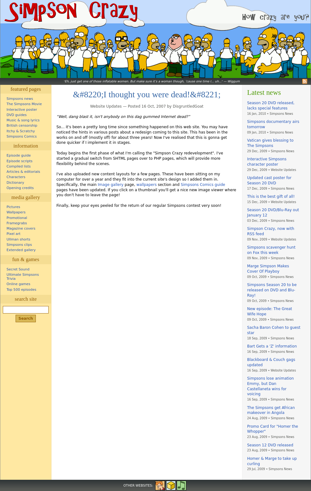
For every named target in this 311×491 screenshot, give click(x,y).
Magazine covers (21, 228)
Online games (18, 284)
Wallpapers (16, 212)
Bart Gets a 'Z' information (272, 346)
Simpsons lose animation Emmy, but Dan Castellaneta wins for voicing (270, 386)
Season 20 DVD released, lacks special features (270, 105)
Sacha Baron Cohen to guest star (273, 330)
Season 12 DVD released (270, 445)
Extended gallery (21, 250)
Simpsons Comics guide (203, 184)
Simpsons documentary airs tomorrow (273, 124)
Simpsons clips (19, 245)
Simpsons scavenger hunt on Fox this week (271, 250)
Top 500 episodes (21, 290)
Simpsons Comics (22, 136)
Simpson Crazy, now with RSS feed (270, 231)
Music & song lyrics (23, 120)
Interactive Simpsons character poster (266, 162)
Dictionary (15, 183)
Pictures (13, 207)
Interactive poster (22, 110)
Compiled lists (19, 166)
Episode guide (19, 155)
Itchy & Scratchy (21, 131)
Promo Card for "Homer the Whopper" (272, 429)
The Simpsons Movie (24, 104)
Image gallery (110, 184)
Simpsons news (20, 99)
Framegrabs (17, 223)
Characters (16, 177)
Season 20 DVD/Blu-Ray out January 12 (273, 212)
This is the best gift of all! (271, 196)
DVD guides (16, 115)
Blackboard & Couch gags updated (271, 362)
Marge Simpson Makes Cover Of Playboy (268, 269)
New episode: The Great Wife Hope (269, 311)
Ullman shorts (18, 239)
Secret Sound (18, 269)
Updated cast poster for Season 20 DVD (269, 180)
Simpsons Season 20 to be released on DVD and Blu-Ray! (272, 290)
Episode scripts (19, 161)
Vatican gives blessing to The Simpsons (270, 143)
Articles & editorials (23, 172)
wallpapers (146, 184)
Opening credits (20, 188)
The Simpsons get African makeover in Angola (271, 410)
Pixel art (14, 234)
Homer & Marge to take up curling (272, 461)
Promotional (17, 218)
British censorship (22, 126)
